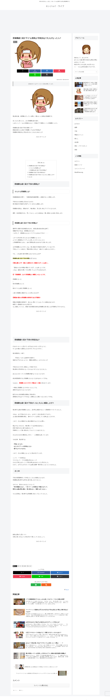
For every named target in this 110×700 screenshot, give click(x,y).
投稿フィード (78, 165)
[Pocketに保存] (45, 71)
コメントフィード (80, 168)
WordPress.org (79, 172)
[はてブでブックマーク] (36, 71)
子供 (19, 562)
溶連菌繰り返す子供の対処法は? (37, 168)
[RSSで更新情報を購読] (42, 581)
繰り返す (29, 562)
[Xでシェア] (17, 71)
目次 (39, 158)
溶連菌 (24, 562)
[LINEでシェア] (55, 71)
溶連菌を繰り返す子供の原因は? (37, 162)
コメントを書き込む (41, 683)
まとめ (30, 173)
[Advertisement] (55, 22)
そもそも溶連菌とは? (35, 164)
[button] (64, 71)
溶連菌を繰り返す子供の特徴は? (38, 166)
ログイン (77, 161)
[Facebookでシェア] (26, 71)
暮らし (15, 562)
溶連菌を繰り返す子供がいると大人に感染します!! (41, 171)
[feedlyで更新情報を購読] (39, 581)
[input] (86, 71)
